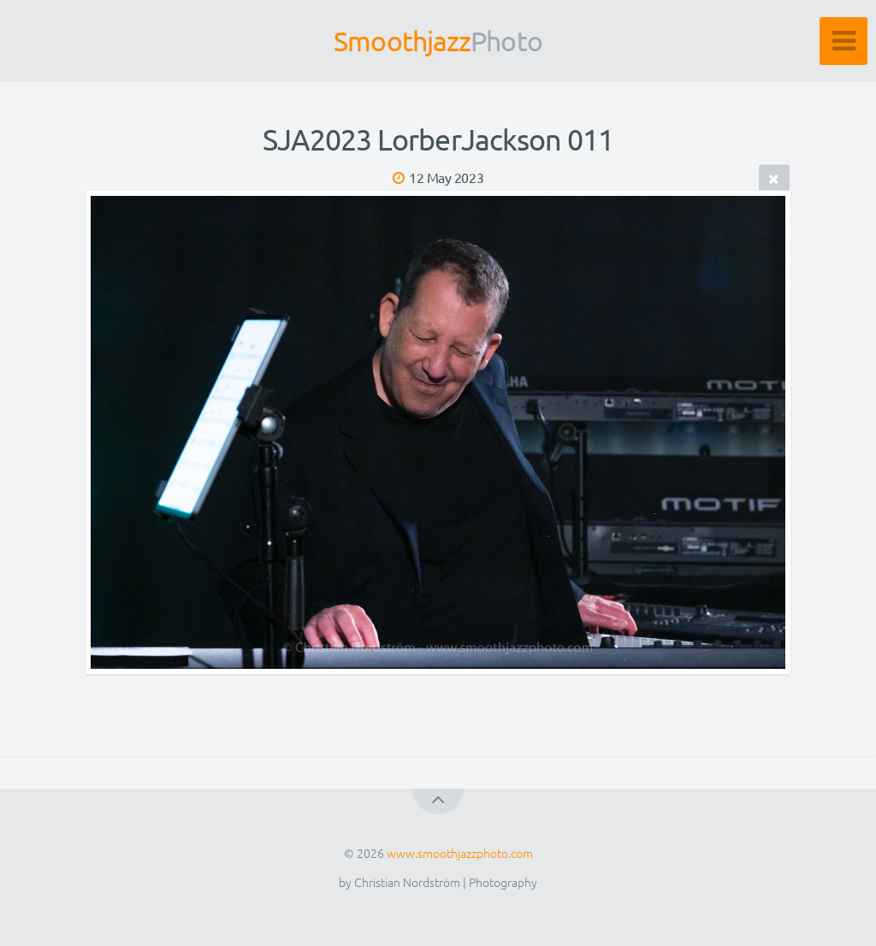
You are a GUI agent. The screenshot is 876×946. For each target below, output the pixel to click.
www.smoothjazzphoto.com (460, 852)
